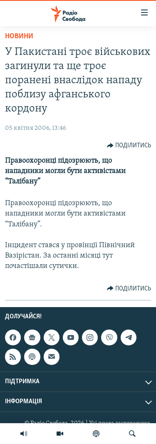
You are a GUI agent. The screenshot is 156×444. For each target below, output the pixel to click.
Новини (19, 36)
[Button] (129, 145)
